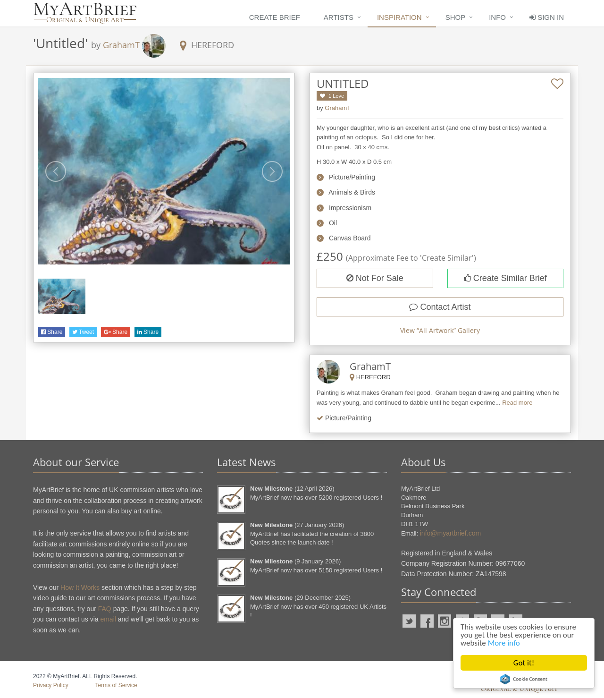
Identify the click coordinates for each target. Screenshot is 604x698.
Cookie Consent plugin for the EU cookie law (523, 679)
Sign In (546, 17)
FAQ (104, 609)
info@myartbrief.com (450, 533)
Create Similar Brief (505, 278)
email (108, 619)
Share (51, 332)
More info (504, 643)
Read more (517, 402)
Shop (455, 17)
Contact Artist (439, 307)
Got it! (523, 663)
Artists (338, 17)
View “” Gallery (440, 330)
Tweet (83, 332)
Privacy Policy (50, 685)
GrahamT (121, 45)
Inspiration (399, 17)
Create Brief (274, 17)
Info (497, 17)
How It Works (80, 587)
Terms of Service (116, 685)
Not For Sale (374, 278)
